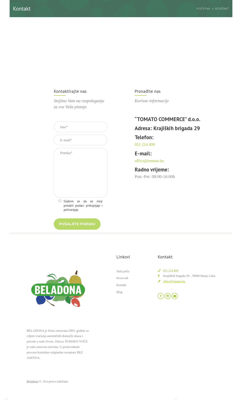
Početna (203, 8)
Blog (119, 296)
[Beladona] (121, 47)
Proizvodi (122, 282)
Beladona (33, 385)
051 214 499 (171, 274)
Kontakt (121, 289)
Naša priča (123, 275)
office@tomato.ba (174, 285)
